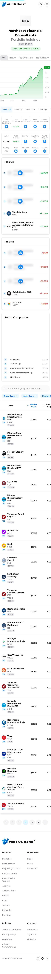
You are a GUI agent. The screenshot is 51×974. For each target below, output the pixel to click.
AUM (4, 58)
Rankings (6, 915)
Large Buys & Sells (11, 868)
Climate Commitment (9, 945)
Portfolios (7, 859)
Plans (30, 859)
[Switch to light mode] (42, 958)
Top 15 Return (42, 58)
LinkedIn (31, 939)
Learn (30, 863)
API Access (32, 868)
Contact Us (32, 929)
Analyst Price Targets (8, 879)
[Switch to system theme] (38, 958)
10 (39, 822)
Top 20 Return (26, 58)
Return (12, 58)
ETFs (4, 900)
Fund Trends (8, 863)
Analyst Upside (9, 873)
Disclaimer (7, 939)
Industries (7, 910)
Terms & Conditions (11, 929)
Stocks (5, 895)
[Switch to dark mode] (46, 958)
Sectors (6, 905)
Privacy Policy (9, 934)
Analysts (6, 886)
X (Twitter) (32, 934)
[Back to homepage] (14, 4)
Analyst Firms (9, 890)
